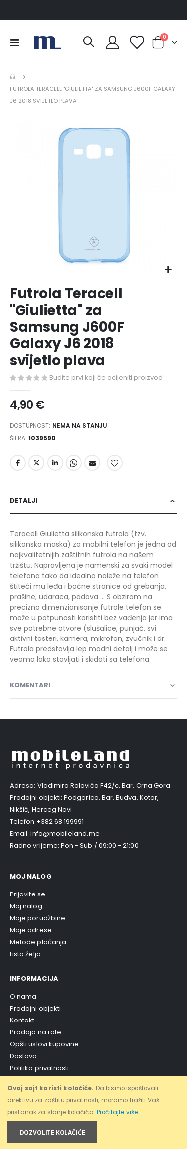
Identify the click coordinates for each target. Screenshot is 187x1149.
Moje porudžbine (37, 918)
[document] (94, 1113)
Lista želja (25, 954)
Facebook (18, 463)
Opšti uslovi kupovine (44, 1044)
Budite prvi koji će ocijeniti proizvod (106, 377)
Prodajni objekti (35, 1008)
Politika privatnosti (39, 1068)
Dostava (23, 1056)
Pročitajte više (117, 1112)
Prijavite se (27, 894)
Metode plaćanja (38, 942)
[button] (168, 270)
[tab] (93, 501)
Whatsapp (74, 463)
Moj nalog (26, 906)
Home (13, 77)
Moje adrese (31, 930)
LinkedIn (55, 463)
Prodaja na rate (35, 1032)
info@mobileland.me (64, 833)
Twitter (36, 463)
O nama (23, 996)
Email (92, 463)
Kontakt (22, 1020)
